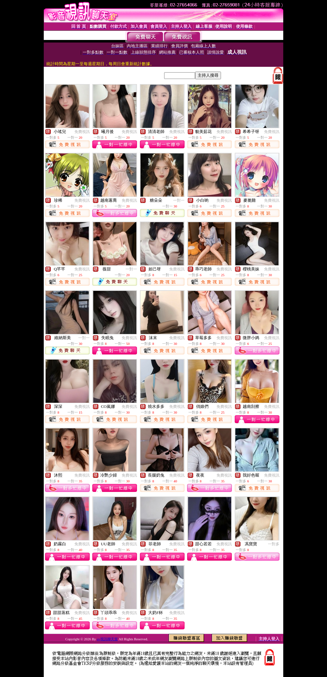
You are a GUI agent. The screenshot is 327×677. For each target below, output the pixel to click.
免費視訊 (82, 131)
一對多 (273, 544)
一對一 (179, 200)
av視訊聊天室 (107, 639)
